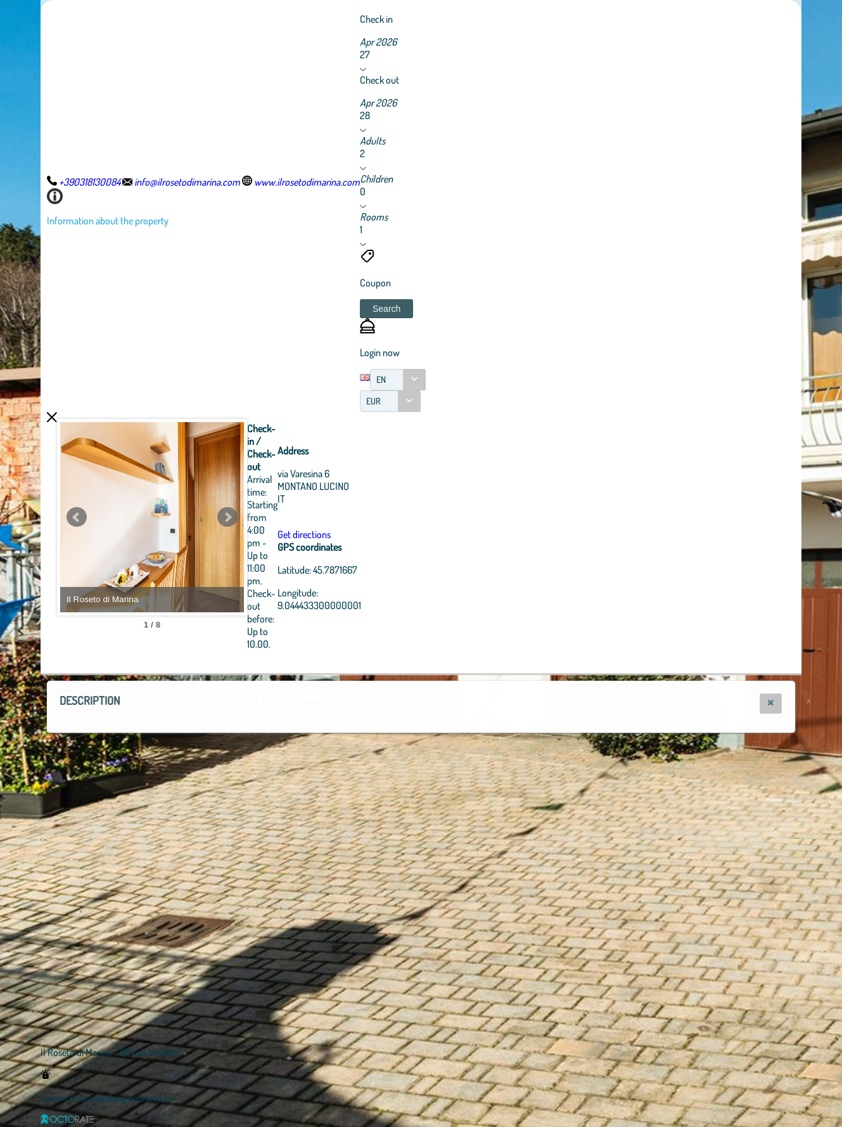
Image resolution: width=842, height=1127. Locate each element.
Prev (77, 517)
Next (297, 517)
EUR (373, 401)
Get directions (373, 534)
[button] (386, 308)
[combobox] (398, 379)
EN (381, 379)
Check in (376, 19)
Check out (379, 80)
